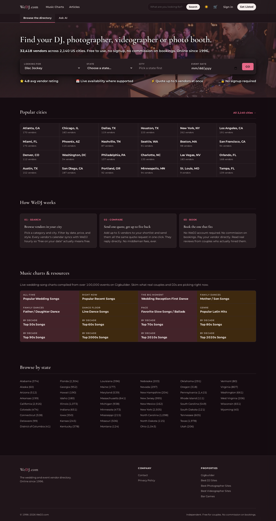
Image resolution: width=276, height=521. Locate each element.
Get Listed (246, 6)
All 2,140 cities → (244, 112)
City (142, 64)
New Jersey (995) (151, 398)
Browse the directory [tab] (37, 17)
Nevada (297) (148, 386)
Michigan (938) (109, 403)
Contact (143, 475)
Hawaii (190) (68, 392)
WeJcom (29, 7)
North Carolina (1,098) (154, 415)
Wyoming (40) (230, 409)
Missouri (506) (109, 420)
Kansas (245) (68, 420)
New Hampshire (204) (154, 392)
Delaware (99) (29, 420)
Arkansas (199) (29, 398)
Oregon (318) (188, 386)
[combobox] (162, 68)
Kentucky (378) (69, 426)
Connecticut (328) (31, 415)
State (90, 64)
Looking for (32, 64)
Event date (198, 64)
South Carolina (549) (193, 403)
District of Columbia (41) (35, 426)
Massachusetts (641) (113, 398)
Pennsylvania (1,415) (193, 392)
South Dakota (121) (192, 409)
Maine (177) (107, 386)
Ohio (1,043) (148, 426)
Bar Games (208, 496)
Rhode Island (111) (192, 398)
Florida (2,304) (69, 381)
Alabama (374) (29, 381)
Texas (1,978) (188, 420)
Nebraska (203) (149, 381)
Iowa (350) (66, 415)
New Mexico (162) (151, 403)
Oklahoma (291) (190, 381)
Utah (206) (187, 426)
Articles (74, 7)
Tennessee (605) (190, 415)
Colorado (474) (29, 409)
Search (193, 6)
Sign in (228, 7)
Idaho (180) (67, 398)
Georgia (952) (68, 386)
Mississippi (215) (110, 415)
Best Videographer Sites (216, 490)
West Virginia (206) (233, 398)
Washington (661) (232, 392)
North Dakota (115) (152, 420)
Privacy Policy (146, 480)
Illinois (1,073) (69, 403)
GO (248, 66)
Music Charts (55, 7)
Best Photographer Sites (216, 485)
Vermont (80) (229, 381)
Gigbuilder (207, 475)
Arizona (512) (28, 392)
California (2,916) (31, 403)
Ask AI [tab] (63, 17)
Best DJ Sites (209, 480)
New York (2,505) (151, 409)
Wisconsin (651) (231, 403)
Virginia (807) (229, 386)
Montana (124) (109, 426)
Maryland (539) (109, 392)
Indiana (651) (68, 409)
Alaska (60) (27, 386)
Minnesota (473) (110, 409)
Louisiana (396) (110, 381)
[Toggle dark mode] (206, 7)
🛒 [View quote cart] (215, 7)
